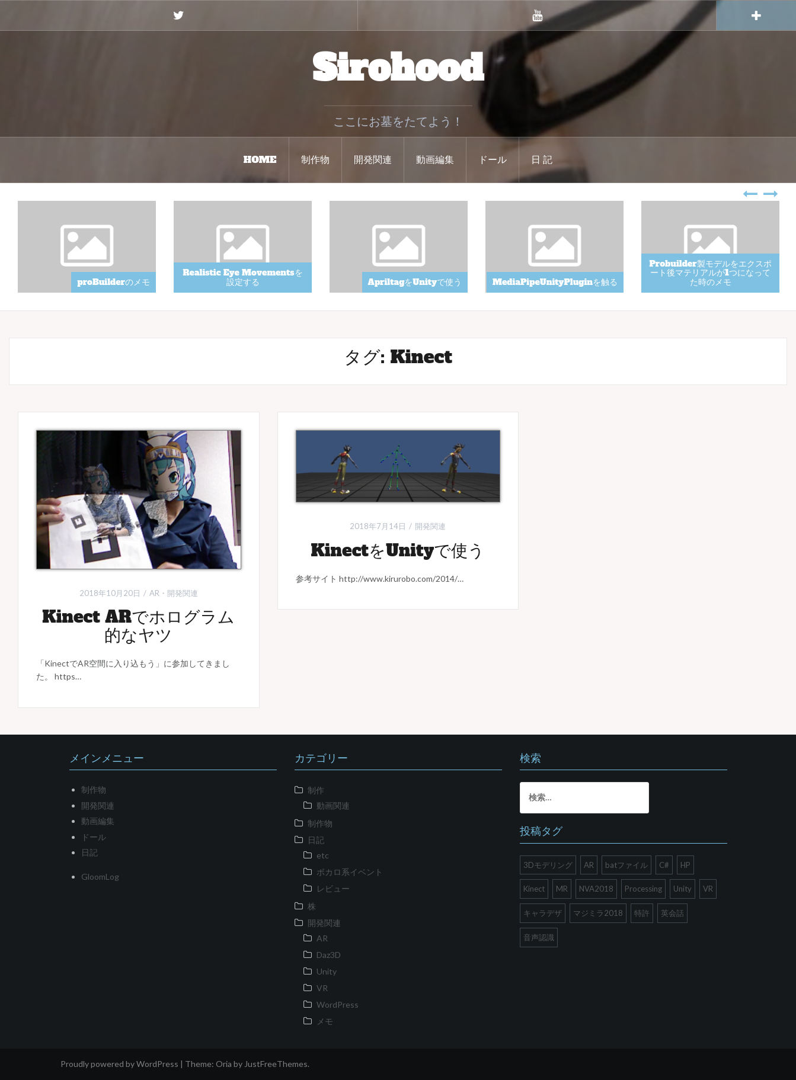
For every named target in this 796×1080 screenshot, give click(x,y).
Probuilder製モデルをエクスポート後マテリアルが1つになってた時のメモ (710, 273)
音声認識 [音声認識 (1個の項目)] (538, 937)
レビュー (333, 888)
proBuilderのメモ (113, 282)
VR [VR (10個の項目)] (708, 888)
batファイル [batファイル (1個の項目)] (626, 865)
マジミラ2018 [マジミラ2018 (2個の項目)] (598, 913)
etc (323, 855)
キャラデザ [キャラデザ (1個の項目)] (542, 913)
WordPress (338, 1004)
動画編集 (435, 159)
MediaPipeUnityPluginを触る (555, 282)
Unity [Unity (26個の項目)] (682, 888)
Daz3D (329, 955)
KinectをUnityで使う (398, 550)
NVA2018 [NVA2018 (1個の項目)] (596, 888)
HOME (260, 159)
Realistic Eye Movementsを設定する (242, 277)
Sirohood (398, 68)
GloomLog (100, 876)
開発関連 (373, 159)
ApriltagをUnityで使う (415, 282)
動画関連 (333, 805)
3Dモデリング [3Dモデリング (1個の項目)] (548, 865)
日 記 (542, 159)
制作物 (315, 159)
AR (154, 593)
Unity (327, 971)
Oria (224, 1064)
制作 (316, 790)
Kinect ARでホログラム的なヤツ (138, 625)
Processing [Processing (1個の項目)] (643, 888)
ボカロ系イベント (350, 872)
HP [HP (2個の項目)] (685, 865)
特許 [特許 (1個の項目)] (642, 913)
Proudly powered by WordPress (119, 1064)
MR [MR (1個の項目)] (562, 888)
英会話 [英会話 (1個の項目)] (672, 913)
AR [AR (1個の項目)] (589, 865)
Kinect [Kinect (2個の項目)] (534, 888)
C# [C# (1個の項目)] (664, 865)
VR (322, 988)
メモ (325, 1021)
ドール (492, 159)
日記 (89, 852)
